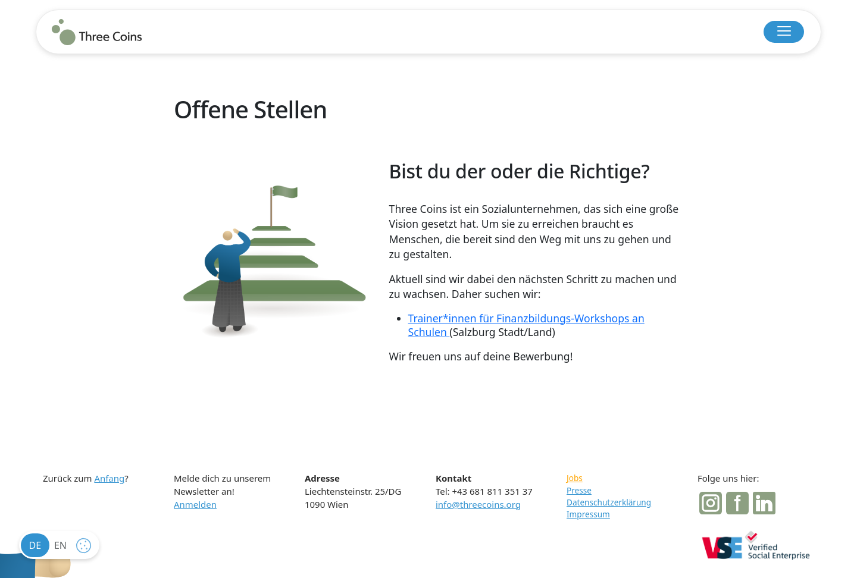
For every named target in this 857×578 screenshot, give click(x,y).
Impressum (588, 514)
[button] (784, 32)
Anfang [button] (109, 478)
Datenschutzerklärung (609, 502)
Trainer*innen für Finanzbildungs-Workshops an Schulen (526, 325)
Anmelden (195, 504)
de (35, 545)
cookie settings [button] (86, 548)
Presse (579, 490)
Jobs (575, 477)
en (60, 545)
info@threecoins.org (478, 504)
